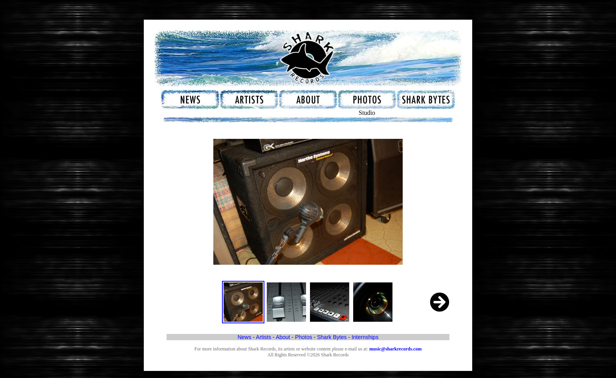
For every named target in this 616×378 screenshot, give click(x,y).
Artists (263, 337)
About (283, 337)
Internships (365, 337)
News (244, 337)
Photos (303, 337)
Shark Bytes (331, 337)
